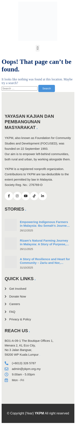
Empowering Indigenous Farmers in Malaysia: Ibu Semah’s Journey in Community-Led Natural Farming (45, 225)
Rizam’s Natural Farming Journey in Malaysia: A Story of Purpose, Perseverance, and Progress (44, 244)
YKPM (39, 413)
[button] (38, 48)
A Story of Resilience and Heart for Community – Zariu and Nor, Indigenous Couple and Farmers (45, 263)
